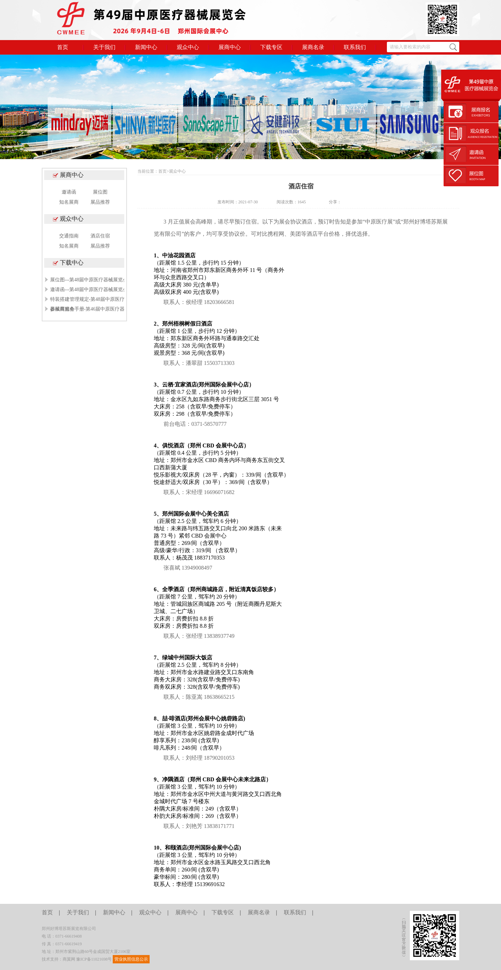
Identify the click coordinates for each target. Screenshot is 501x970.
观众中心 (188, 47)
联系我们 (355, 47)
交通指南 (69, 235)
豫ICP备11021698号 (94, 959)
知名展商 (69, 202)
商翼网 (69, 959)
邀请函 (69, 192)
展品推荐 (100, 202)
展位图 (100, 192)
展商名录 (313, 47)
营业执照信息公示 (131, 959)
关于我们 (104, 47)
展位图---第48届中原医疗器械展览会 (89, 279)
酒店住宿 (100, 235)
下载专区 (271, 47)
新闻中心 (146, 47)
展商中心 (229, 47)
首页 (62, 47)
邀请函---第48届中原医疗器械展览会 (89, 289)
